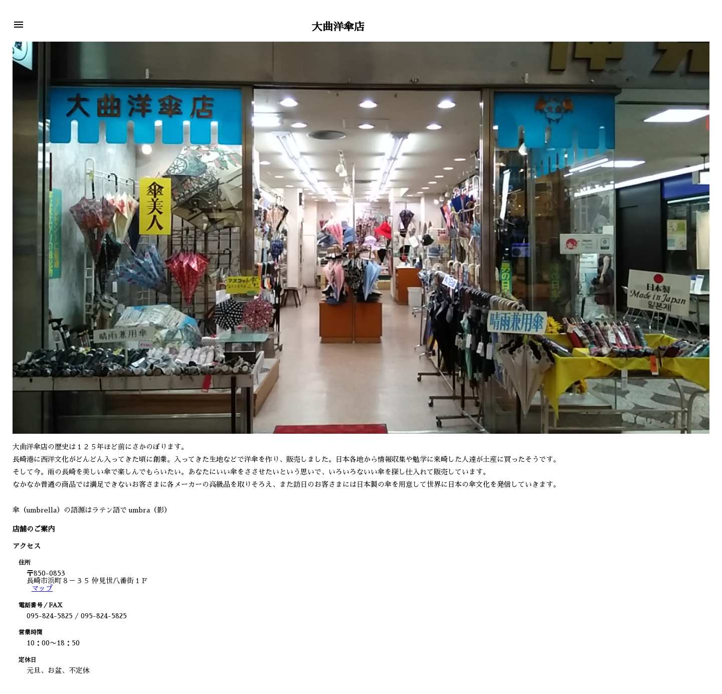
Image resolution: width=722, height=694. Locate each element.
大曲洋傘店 (338, 27)
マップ (42, 588)
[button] (19, 25)
